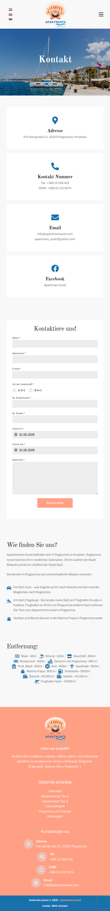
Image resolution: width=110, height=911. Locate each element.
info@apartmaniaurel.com (55, 234)
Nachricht (18, 460)
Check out (18, 444)
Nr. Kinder (18, 413)
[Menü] (101, 14)
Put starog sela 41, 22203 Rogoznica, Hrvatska (55, 136)
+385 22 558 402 (61, 859)
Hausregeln (55, 816)
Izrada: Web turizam (55, 905)
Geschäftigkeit (55, 806)
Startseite (55, 791)
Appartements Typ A (55, 796)
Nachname (19, 353)
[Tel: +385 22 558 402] (42, 857)
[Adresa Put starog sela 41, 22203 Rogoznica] (28, 844)
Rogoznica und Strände (55, 811)
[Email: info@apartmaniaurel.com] (36, 883)
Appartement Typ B (55, 801)
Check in (18, 429)
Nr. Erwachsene (21, 398)
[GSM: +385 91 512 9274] (41, 870)
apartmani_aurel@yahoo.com (55, 239)
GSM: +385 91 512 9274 (55, 188)
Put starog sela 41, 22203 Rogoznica (61, 846)
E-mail (16, 369)
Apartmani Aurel (55, 285)
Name (16, 338)
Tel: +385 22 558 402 (55, 183)
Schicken (55, 502)
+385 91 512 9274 (61, 872)
